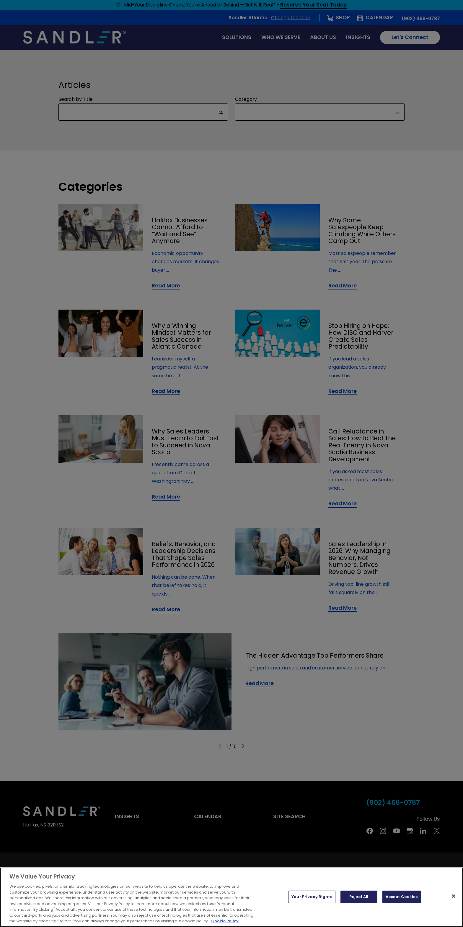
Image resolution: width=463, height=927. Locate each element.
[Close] (453, 896)
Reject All (358, 897)
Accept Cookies (402, 897)
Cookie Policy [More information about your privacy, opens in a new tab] (225, 921)
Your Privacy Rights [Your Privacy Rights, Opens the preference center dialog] (311, 897)
